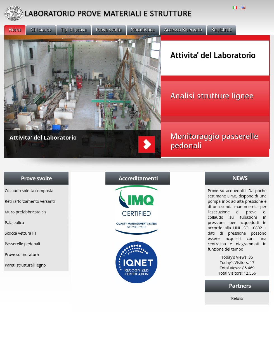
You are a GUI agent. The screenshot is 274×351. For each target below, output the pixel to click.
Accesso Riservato (183, 30)
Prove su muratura (22, 254)
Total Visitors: (231, 273)
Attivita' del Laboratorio (43, 137)
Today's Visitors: (235, 262)
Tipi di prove (74, 30)
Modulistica (143, 30)
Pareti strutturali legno (25, 265)
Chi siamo (40, 30)
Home (15, 30)
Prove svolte (109, 30)
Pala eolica (14, 222)
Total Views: (231, 267)
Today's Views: (234, 257)
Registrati (221, 30)
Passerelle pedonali (22, 243)
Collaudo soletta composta (29, 190)
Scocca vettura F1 (20, 233)
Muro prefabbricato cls (25, 212)
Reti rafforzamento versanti (30, 201)
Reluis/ (237, 298)
